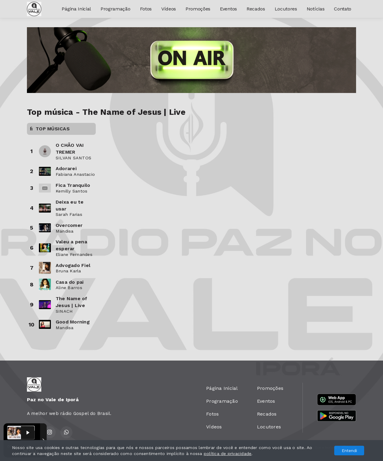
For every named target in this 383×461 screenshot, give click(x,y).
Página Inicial (76, 9)
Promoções (198, 9)
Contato (342, 9)
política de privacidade (228, 453)
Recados (256, 9)
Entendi (349, 450)
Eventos (228, 9)
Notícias (315, 9)
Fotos (146, 9)
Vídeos (168, 9)
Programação (115, 9)
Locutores (286, 9)
